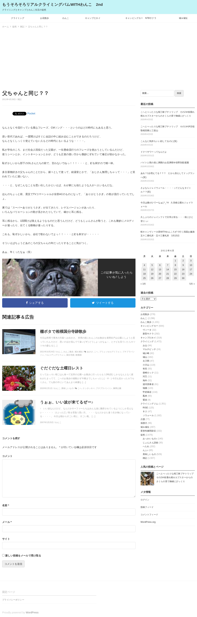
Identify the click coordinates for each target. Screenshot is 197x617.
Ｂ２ (145, 411)
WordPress (32, 612)
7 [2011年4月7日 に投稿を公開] (167, 265)
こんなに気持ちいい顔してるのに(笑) (159, 141)
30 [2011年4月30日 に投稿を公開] (183, 278)
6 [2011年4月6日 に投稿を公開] (159, 265)
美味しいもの (149, 454)
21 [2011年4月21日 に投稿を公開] (167, 274)
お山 (145, 345)
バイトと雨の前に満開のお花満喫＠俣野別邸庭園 (165, 162)
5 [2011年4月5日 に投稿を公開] (152, 265)
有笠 (145, 368)
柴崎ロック (148, 372)
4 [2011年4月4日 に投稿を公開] (144, 265)
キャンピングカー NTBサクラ (140, 18)
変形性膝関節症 (148, 431)
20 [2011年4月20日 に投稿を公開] (160, 274)
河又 (145, 376)
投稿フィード (147, 507)
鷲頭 (145, 400)
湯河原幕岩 (148, 384)
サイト (6, 538)
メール (7, 522)
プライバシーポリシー (13, 600)
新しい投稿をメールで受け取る (23, 555)
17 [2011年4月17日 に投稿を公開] (191, 269)
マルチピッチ (149, 349)
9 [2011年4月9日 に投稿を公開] (183, 265)
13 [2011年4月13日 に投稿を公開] (160, 269)
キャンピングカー (149, 326)
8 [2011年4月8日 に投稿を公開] (175, 265)
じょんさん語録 (150, 442)
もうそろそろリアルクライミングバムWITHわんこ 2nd (52, 4)
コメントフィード (149, 514)
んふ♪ (145, 450)
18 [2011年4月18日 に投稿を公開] (144, 274)
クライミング (17, 18)
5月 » (192, 284)
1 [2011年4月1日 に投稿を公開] (175, 260)
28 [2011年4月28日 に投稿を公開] (167, 278)
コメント (7, 456)
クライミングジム (149, 403)
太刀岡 (146, 361)
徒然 (143, 435)
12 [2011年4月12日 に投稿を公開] (152, 269)
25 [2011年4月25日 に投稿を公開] (144, 278)
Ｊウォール (148, 415)
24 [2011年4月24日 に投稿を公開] (191, 274)
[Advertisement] (98, 58)
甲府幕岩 (147, 392)
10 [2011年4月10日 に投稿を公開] (191, 265)
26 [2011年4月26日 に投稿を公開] (152, 278)
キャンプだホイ (92, 18)
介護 (143, 419)
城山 (145, 357)
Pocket (31, 113)
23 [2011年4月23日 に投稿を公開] (183, 274)
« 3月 (143, 284)
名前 (5, 505)
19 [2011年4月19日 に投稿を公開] (152, 274)
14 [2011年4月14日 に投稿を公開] (167, 269)
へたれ (146, 446)
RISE (145, 407)
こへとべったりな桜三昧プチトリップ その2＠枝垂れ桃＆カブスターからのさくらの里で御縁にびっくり (176, 477)
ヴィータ (147, 330)
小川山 (146, 365)
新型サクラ (148, 333)
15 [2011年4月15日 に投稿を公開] (175, 269)
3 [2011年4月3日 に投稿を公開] (191, 260)
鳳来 (145, 396)
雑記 (20, 99)
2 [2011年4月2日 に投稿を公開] (183, 260)
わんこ (65, 18)
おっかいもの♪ (150, 438)
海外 (145, 380)
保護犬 (144, 423)
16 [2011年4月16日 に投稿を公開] (183, 269)
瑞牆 (145, 388)
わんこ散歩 (146, 322)
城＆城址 (183, 18)
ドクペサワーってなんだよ (154, 152)
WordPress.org (148, 522)
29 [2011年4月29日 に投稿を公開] (175, 278)
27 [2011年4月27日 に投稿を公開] (160, 278)
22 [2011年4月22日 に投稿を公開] (175, 274)
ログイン (145, 499)
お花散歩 (44, 18)
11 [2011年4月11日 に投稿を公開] (144, 269)
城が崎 (146, 353)
